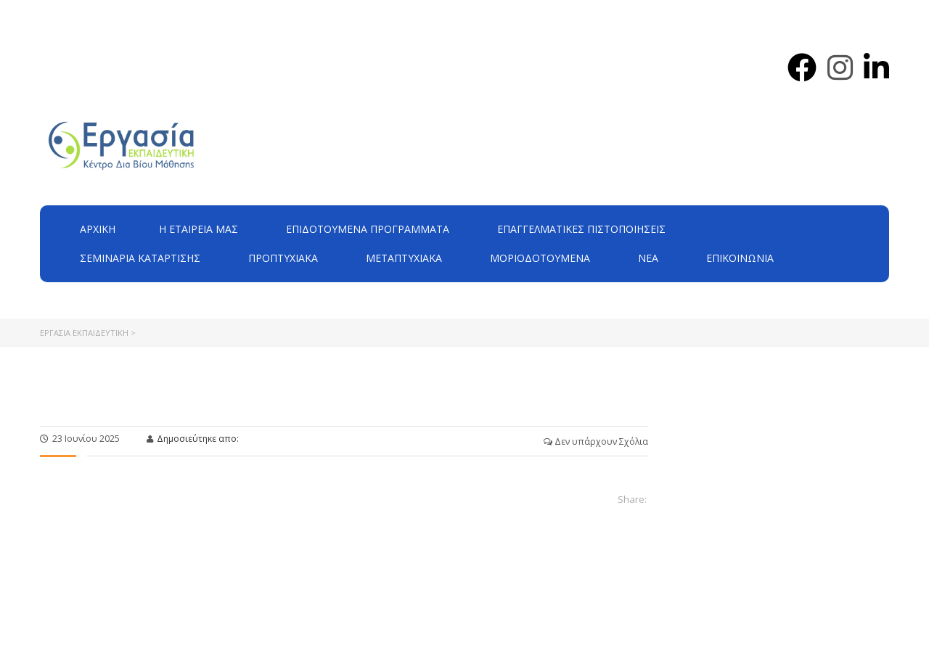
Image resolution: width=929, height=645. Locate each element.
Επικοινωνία (740, 258)
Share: (632, 499)
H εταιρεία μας (198, 229)
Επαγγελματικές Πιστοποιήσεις (581, 229)
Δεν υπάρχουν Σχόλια (596, 441)
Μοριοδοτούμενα (540, 258)
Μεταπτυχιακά (404, 258)
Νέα (648, 258)
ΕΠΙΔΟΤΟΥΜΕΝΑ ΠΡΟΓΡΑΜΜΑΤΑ (367, 229)
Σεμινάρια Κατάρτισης (140, 258)
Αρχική (97, 229)
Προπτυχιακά (283, 258)
